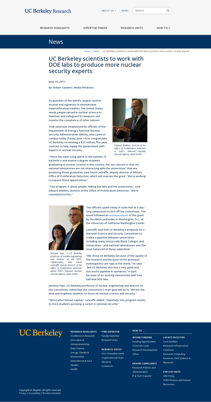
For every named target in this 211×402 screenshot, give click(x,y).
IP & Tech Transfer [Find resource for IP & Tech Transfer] (142, 375)
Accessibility (34, 393)
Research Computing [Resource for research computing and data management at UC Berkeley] (174, 354)
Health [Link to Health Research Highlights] (74, 369)
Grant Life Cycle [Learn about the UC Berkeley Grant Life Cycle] (140, 345)
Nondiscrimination (52, 393)
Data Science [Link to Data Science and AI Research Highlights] (77, 348)
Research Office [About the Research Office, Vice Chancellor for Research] (112, 349)
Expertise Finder (95, 28)
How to (164, 28)
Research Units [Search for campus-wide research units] (110, 340)
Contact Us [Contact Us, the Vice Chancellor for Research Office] (107, 366)
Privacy (22, 393)
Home (87, 51)
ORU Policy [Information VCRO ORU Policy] (168, 375)
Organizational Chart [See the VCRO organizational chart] (113, 357)
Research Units (132, 28)
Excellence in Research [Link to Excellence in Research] (83, 335)
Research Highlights (55, 28)
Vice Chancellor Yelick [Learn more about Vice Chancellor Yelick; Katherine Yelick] (113, 353)
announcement (119, 215)
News (125, 10)
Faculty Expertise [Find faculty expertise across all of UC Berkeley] (110, 335)
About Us (109, 10)
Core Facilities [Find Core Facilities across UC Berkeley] (170, 341)
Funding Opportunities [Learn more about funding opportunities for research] (144, 341)
